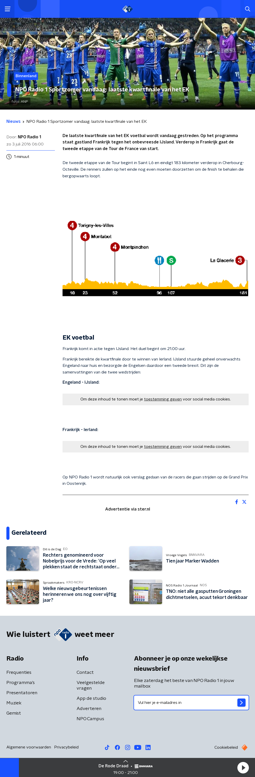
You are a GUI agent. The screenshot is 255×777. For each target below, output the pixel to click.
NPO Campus (90, 719)
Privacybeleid (66, 747)
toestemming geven (163, 399)
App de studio (91, 698)
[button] (243, 767)
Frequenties (18, 672)
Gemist (13, 713)
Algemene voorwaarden (28, 747)
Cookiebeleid (226, 747)
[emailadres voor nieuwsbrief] (191, 702)
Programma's (20, 682)
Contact (85, 672)
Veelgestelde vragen (91, 685)
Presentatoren (21, 693)
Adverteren (89, 708)
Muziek (13, 703)
